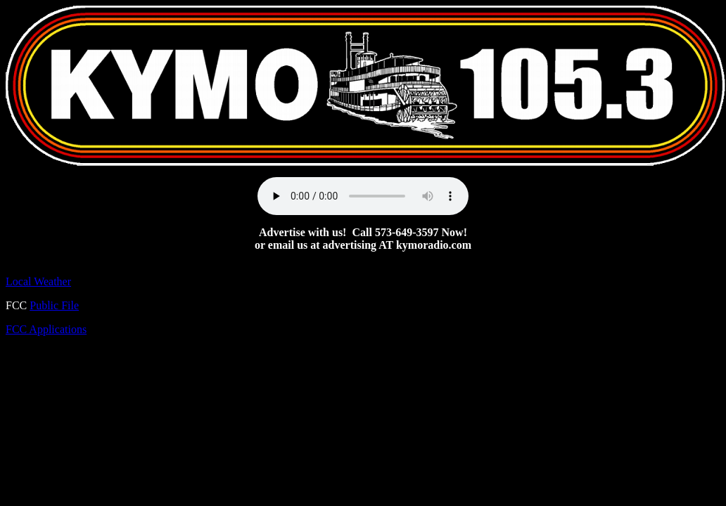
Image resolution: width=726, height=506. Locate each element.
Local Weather (38, 281)
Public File (54, 305)
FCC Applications (46, 329)
